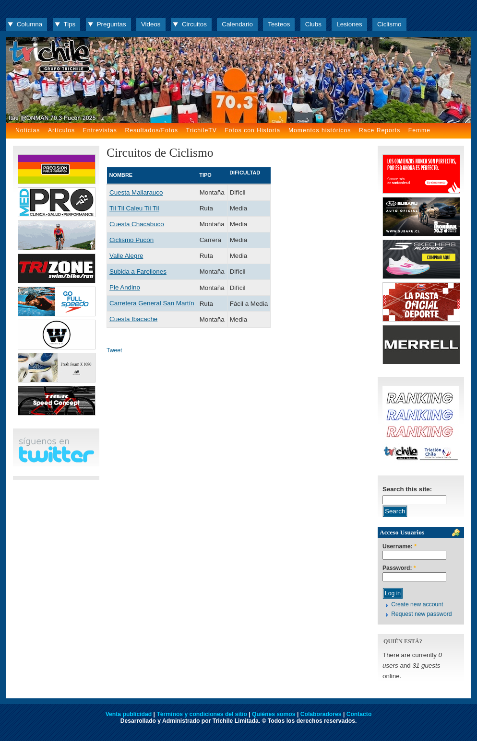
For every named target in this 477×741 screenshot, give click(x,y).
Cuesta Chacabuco (136, 224)
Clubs (313, 24)
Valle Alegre (126, 255)
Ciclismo (389, 24)
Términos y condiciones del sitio (201, 714)
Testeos (279, 24)
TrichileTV (201, 130)
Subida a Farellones (138, 271)
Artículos (61, 130)
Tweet (114, 350)
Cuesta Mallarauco (136, 192)
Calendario (237, 24)
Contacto (359, 714)
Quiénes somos (274, 714)
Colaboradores (321, 714)
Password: (399, 568)
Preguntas (111, 24)
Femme (419, 130)
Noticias (27, 130)
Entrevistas (100, 130)
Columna (29, 24)
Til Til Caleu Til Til (134, 208)
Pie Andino (124, 287)
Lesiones (349, 24)
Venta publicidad (129, 714)
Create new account (417, 604)
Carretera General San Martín (151, 303)
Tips (70, 24)
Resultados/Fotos (151, 130)
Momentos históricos (319, 130)
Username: (399, 546)
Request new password (421, 614)
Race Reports (379, 130)
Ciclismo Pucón (131, 239)
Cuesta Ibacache (133, 319)
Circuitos (194, 24)
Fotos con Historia (252, 130)
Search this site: (407, 489)
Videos (151, 24)
